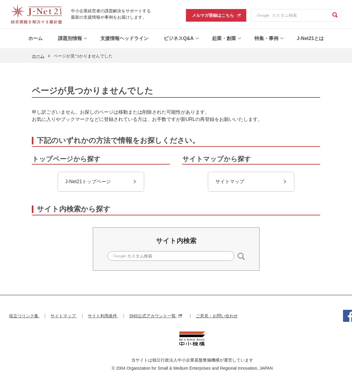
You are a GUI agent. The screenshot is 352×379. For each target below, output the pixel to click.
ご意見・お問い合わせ (217, 315)
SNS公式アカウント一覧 (155, 315)
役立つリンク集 (24, 315)
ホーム (38, 55)
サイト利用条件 (103, 315)
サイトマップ (63, 315)
